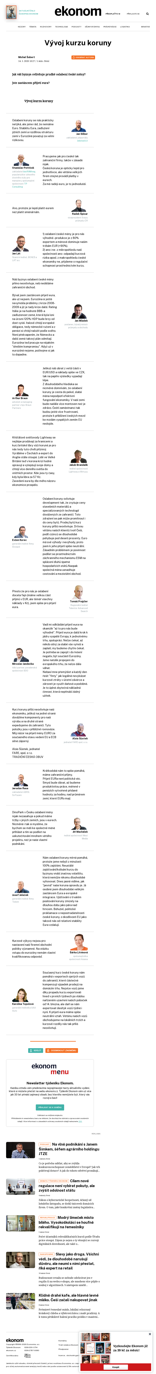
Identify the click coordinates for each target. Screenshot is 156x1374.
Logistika (125, 27)
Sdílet (37, 1050)
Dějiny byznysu (92, 27)
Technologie (61, 27)
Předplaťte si (113, 14)
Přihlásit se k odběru (50, 1107)
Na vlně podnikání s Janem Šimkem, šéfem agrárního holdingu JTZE (69, 1149)
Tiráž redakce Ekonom (68, 1345)
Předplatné (63, 1349)
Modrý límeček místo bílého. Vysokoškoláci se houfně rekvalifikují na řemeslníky (66, 1222)
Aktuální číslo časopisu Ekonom (22, 12)
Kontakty (62, 1341)
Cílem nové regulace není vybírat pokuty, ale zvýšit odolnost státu (67, 1185)
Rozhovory (45, 27)
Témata (32, 27)
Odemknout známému (63, 1050)
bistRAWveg (29, 171)
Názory (22, 27)
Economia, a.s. (33, 1344)
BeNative (145, 27)
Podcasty (76, 27)
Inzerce (61, 1355)
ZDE (80, 1121)
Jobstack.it (82, 141)
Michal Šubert (26, 57)
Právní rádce (110, 27)
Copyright (10, 1344)
